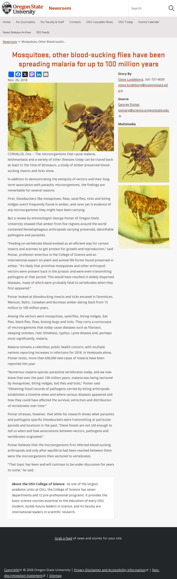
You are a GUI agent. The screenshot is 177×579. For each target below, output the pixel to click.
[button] (143, 156)
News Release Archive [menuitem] (17, 32)
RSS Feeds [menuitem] (42, 32)
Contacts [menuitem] (75, 22)
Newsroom (60, 8)
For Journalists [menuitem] (25, 22)
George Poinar (129, 104)
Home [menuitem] (7, 22)
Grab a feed (63, 538)
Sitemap (55, 575)
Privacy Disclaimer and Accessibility (111, 570)
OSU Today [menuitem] (125, 22)
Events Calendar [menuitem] (148, 22)
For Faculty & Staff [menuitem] (52, 22)
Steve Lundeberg (130, 79)
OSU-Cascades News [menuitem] (99, 22)
